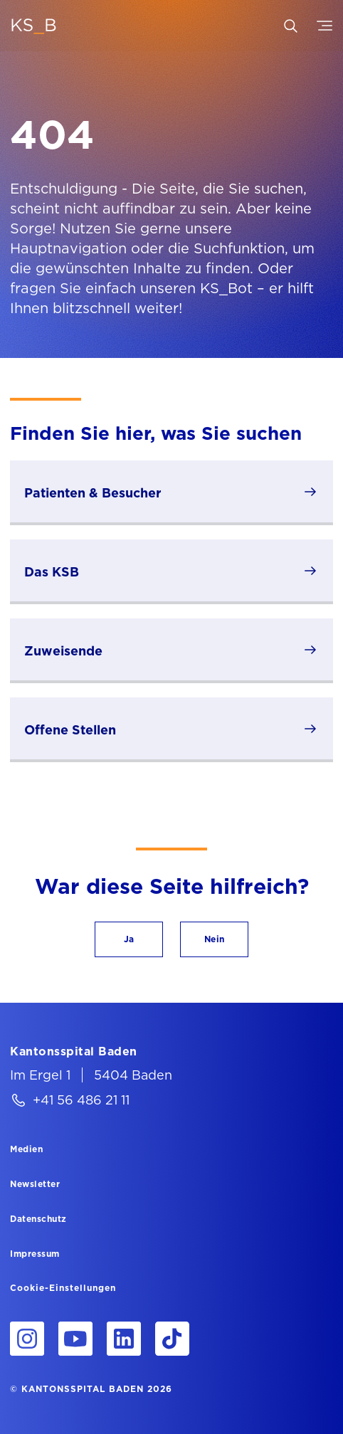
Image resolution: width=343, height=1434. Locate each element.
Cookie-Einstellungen (63, 1288)
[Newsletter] (35, 1183)
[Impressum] (35, 1253)
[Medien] (26, 1148)
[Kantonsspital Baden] (73, 1051)
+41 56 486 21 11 (81, 1099)
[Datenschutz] (38, 1218)
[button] (129, 939)
